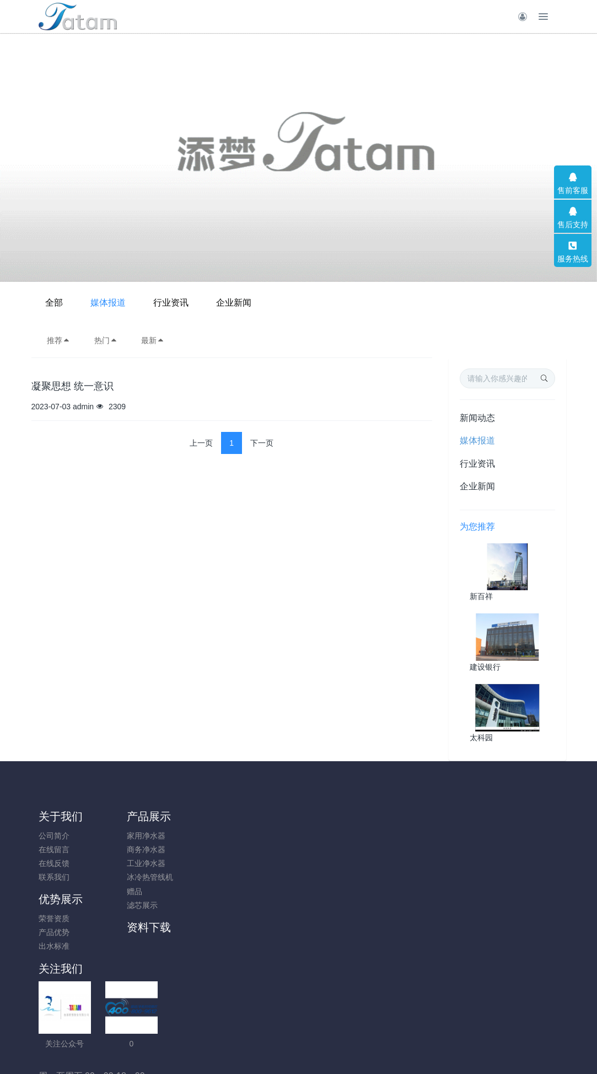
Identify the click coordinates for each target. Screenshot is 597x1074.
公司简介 (54, 835)
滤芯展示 (120, 905)
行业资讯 (321, 302)
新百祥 (481, 596)
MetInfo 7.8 (281, 1028)
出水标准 (187, 863)
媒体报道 (258, 302)
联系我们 (54, 877)
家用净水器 (124, 835)
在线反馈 (54, 863)
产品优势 (187, 849)
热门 (105, 340)
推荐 (58, 340)
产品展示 (127, 816)
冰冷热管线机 (128, 877)
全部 (204, 302)
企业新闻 (384, 302)
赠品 (113, 891)
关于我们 (61, 816)
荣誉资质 (187, 835)
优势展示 (194, 816)
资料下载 (261, 816)
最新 (152, 340)
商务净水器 (124, 849)
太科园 (481, 737)
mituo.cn (364, 1028)
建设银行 (485, 666)
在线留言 (54, 849)
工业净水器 (124, 863)
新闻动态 (477, 418)
